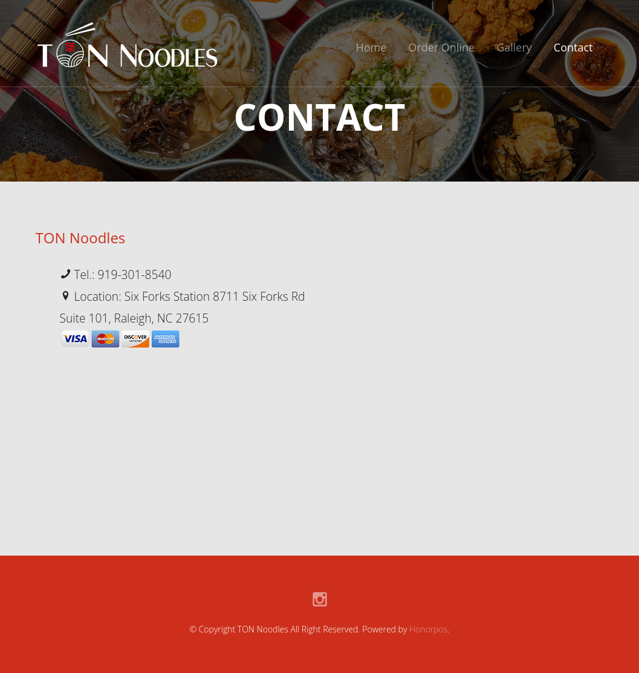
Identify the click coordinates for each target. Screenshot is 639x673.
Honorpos (428, 629)
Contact (573, 47)
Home (370, 47)
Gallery (514, 47)
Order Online (441, 47)
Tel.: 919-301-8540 (116, 274)
